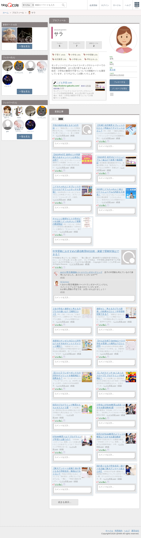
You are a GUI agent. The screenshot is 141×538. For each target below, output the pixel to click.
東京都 (112, 70)
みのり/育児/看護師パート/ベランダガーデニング (81, 272)
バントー (7, 86)
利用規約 (118, 531)
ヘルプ (127, 531)
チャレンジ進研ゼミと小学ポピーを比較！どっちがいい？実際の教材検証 (67, 221)
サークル (109, 531)
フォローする (119, 82)
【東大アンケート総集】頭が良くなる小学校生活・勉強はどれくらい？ (67, 471)
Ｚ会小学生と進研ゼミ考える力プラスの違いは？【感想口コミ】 (67, 311)
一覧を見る (24, 46)
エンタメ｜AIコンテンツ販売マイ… (8, 115)
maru (19, 117)
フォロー (59, 45)
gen (30, 72)
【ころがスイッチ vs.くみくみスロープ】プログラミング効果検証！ (111, 375)
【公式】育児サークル (9, 40)
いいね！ (59, 138)
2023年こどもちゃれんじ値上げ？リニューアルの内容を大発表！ (111, 192)
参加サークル (93, 45)
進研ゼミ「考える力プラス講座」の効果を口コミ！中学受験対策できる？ (111, 311)
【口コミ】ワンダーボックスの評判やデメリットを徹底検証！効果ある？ (67, 375)
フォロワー (76, 45)
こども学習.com (62, 135)
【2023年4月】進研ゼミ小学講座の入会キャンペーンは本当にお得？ (67, 157)
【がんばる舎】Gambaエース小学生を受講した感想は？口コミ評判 (111, 343)
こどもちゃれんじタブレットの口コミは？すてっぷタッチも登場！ (67, 189)
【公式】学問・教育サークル (24, 40)
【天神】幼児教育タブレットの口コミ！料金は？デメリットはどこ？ (111, 128)
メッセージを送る (119, 88)
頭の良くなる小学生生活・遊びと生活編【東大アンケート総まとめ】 (111, 468)
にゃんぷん (19, 72)
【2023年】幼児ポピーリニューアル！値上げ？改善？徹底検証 (111, 160)
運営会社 (135, 531)
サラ (62, 282)
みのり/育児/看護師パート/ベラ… (41, 70)
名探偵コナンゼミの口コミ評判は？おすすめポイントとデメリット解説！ (67, 343)
